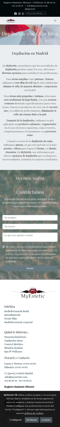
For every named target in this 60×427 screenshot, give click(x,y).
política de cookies (33, 413)
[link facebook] (15, 13)
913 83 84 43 (10, 380)
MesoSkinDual (12, 315)
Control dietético (13, 344)
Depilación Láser (13, 340)
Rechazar (31, 419)
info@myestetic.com (37, 6)
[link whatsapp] (23, 13)
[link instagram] (19, 13)
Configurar (16, 419)
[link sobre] (30, 294)
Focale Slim (10, 318)
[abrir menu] (55, 20)
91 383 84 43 (49, 2)
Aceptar (46, 419)
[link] (11, 20)
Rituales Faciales (13, 348)
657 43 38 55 (25, 380)
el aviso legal (46, 250)
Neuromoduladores (15, 337)
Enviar (30, 268)
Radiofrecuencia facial (16, 311)
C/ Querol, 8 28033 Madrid (18, 373)
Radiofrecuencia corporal (18, 322)
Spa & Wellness (13, 351)
